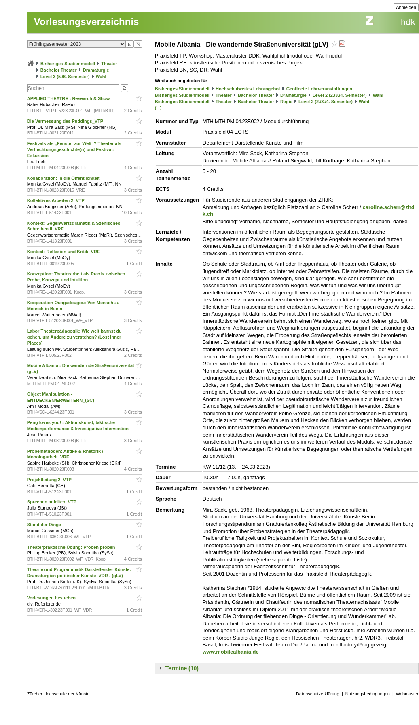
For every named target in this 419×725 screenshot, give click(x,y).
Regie (286, 101)
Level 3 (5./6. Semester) (65, 76)
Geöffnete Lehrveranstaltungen (319, 88)
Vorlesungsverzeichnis (86, 21)
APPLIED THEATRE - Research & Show (69, 98)
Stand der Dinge (44, 524)
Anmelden (406, 7)
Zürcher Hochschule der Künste (58, 693)
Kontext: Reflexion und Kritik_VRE (64, 251)
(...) (158, 107)
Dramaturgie (96, 70)
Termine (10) (182, 668)
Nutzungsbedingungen (367, 693)
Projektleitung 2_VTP (50, 479)
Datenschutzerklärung (317, 693)
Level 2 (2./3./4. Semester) (340, 95)
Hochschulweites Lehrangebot (248, 88)
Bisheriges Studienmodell (67, 63)
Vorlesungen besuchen (52, 597)
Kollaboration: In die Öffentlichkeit (64, 178)
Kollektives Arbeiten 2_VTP (56, 200)
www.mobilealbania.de (231, 652)
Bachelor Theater (58, 70)
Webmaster (407, 693)
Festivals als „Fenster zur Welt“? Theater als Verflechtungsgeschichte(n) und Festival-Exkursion (74, 149)
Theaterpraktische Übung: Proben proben (71, 547)
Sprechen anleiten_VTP (52, 501)
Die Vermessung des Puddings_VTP (65, 121)
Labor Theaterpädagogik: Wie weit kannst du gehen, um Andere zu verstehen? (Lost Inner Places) (74, 336)
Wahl (101, 76)
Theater (109, 63)
